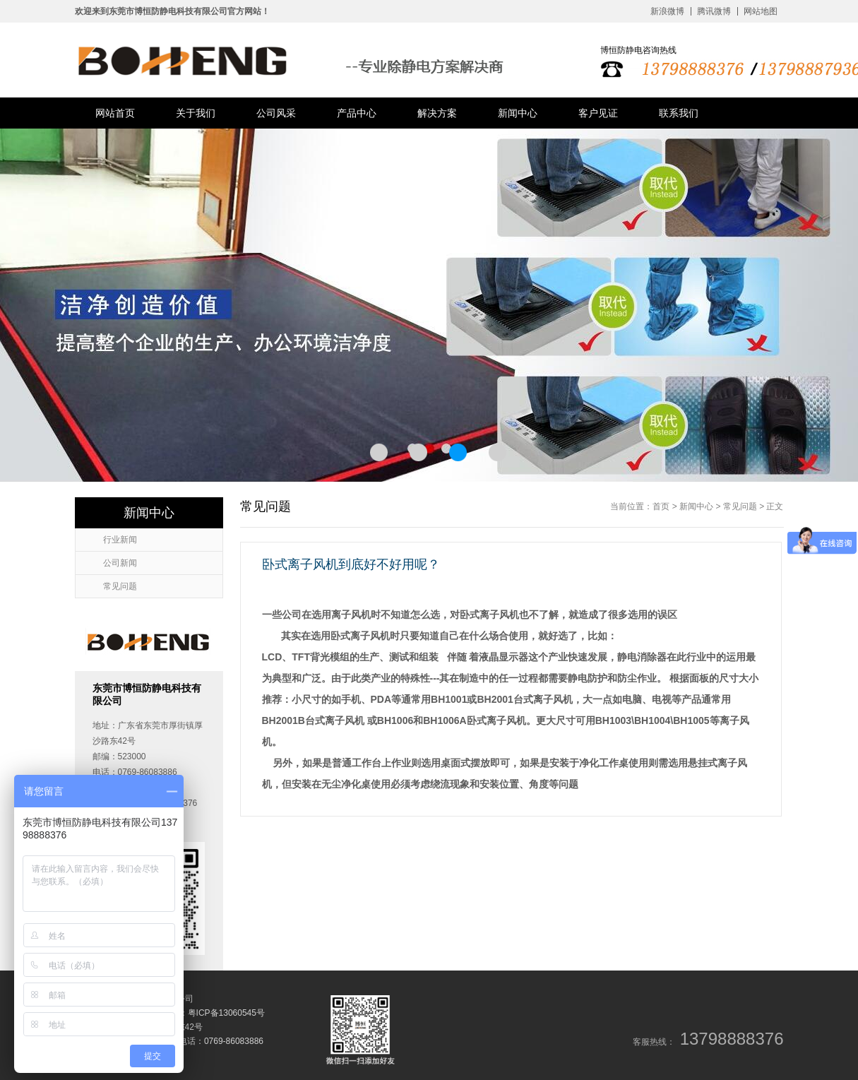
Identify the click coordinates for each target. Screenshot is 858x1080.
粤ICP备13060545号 (226, 1013)
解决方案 (437, 113)
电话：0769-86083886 (221, 1041)
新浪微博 (667, 11)
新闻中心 (517, 113)
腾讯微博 (714, 11)
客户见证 (598, 113)
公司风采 (276, 113)
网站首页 (115, 113)
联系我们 (678, 113)
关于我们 (195, 113)
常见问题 (740, 506)
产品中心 (356, 113)
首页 (661, 506)
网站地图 (760, 11)
